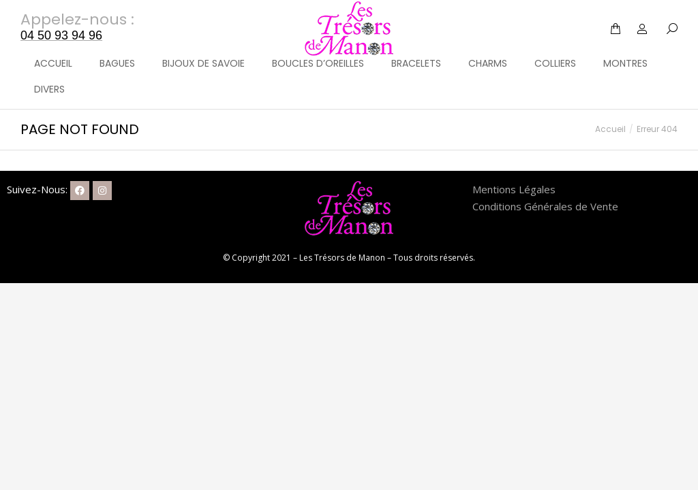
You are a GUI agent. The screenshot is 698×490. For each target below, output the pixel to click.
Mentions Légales (514, 189)
